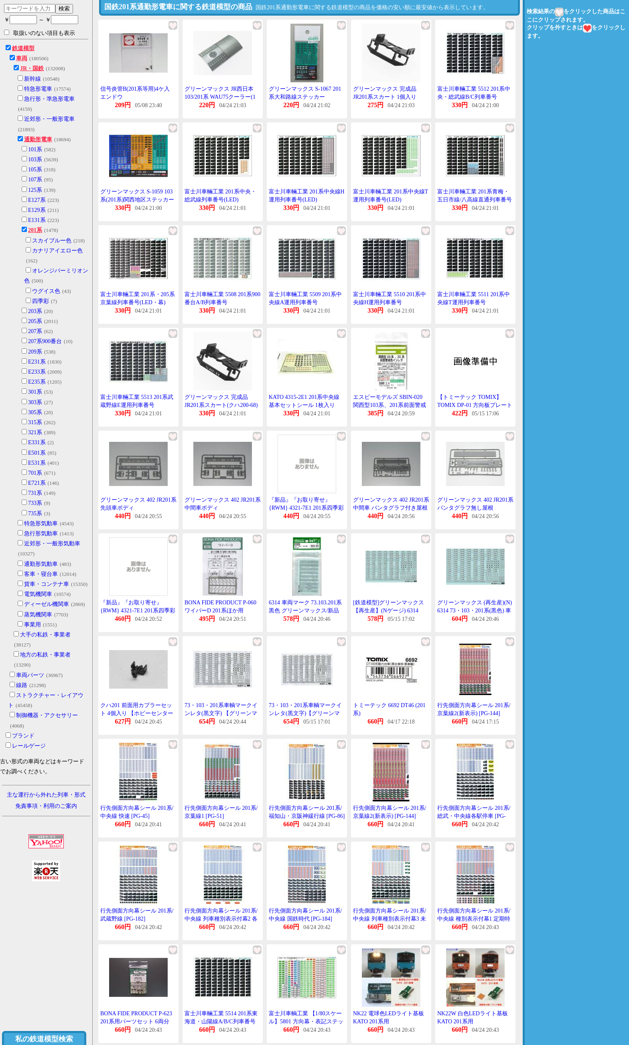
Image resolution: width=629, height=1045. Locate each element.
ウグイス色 (46, 291)
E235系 (37, 382)
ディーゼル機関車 (46, 604)
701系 (35, 473)
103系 (35, 160)
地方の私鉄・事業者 (45, 655)
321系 (35, 432)
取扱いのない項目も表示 (39, 33)
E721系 (37, 483)
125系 (35, 190)
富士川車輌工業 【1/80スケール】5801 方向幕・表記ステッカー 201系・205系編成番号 (306, 1021)
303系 (35, 402)
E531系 (37, 463)
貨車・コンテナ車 (46, 584)
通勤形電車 (38, 139)
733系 (35, 503)
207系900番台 (45, 341)
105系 (35, 170)
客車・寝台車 (41, 574)
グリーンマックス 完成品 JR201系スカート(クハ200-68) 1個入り (221, 405)
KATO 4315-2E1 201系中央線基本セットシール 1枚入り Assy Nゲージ (304, 405)
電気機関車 (38, 594)
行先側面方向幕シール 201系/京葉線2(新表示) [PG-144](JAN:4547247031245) (473, 713)
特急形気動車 (41, 523)
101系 (35, 149)
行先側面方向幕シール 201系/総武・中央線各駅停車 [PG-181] (473, 816)
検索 (64, 8)
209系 (35, 352)
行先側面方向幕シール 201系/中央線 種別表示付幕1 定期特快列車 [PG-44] (473, 918)
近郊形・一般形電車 (49, 119)
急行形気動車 (41, 534)
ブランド (23, 736)
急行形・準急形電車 (49, 99)
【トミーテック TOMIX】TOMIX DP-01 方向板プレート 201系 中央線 (474, 405)
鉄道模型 (23, 48)
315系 (35, 422)
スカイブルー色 (51, 241)
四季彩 (40, 301)
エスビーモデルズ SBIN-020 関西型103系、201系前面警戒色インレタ (389, 405)
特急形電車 (38, 89)
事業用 (32, 625)
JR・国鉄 (32, 68)
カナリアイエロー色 (57, 251)
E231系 (37, 362)
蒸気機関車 (38, 615)
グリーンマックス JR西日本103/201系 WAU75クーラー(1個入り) (220, 97)
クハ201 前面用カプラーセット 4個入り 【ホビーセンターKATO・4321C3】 (136, 713)
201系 (35, 230)
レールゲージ (29, 746)
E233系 (37, 372)
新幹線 (32, 79)
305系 (35, 412)
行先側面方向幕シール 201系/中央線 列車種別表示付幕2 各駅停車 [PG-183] (221, 918)
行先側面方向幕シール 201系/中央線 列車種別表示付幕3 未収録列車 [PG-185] (389, 918)
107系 (35, 180)
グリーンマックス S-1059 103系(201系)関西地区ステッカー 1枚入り (137, 199)
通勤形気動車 (41, 564)
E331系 (37, 442)
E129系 (37, 210)
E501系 (37, 453)
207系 (35, 331)
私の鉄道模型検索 (44, 1039)
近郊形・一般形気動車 (52, 544)
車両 (21, 58)
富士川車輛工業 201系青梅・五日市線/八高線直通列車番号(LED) (474, 199)
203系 (35, 311)
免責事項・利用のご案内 (46, 806)
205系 (35, 321)
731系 (35, 493)
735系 (35, 513)
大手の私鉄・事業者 (45, 635)
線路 (21, 685)
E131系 (37, 220)
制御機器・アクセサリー (47, 715)
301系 (35, 392)
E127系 (37, 200)
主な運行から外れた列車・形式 (46, 795)
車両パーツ (30, 675)
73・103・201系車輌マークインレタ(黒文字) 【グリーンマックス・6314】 (221, 713)
